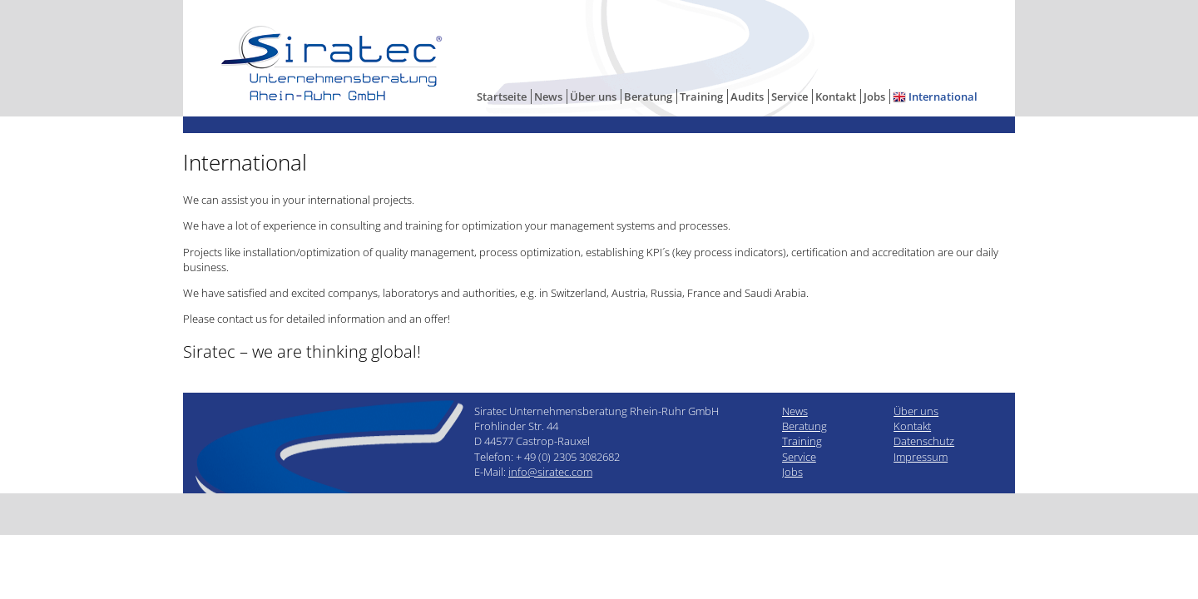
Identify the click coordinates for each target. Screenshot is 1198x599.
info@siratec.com (550, 471)
